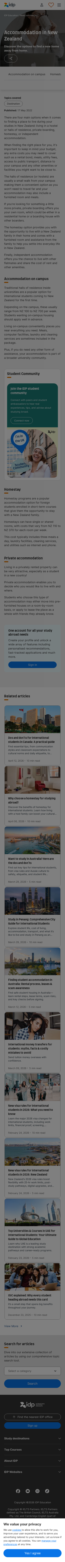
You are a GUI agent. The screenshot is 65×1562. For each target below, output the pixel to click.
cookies (17, 1529)
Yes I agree (32, 1553)
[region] (32, 1540)
